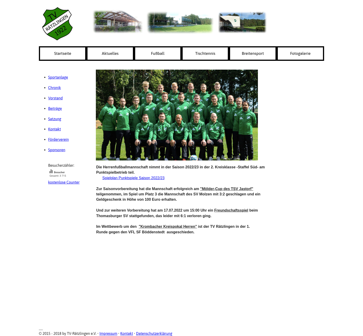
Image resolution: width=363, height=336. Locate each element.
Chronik (54, 88)
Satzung (54, 119)
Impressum (108, 333)
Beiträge (55, 108)
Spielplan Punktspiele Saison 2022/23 (133, 178)
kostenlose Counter (64, 182)
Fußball (157, 53)
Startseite (62, 53)
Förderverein (58, 139)
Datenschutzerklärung (154, 333)
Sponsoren (56, 150)
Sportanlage (58, 77)
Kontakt (54, 129)
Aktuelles (110, 53)
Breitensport (253, 53)
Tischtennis (205, 53)
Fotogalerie (300, 53)
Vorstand (55, 98)
